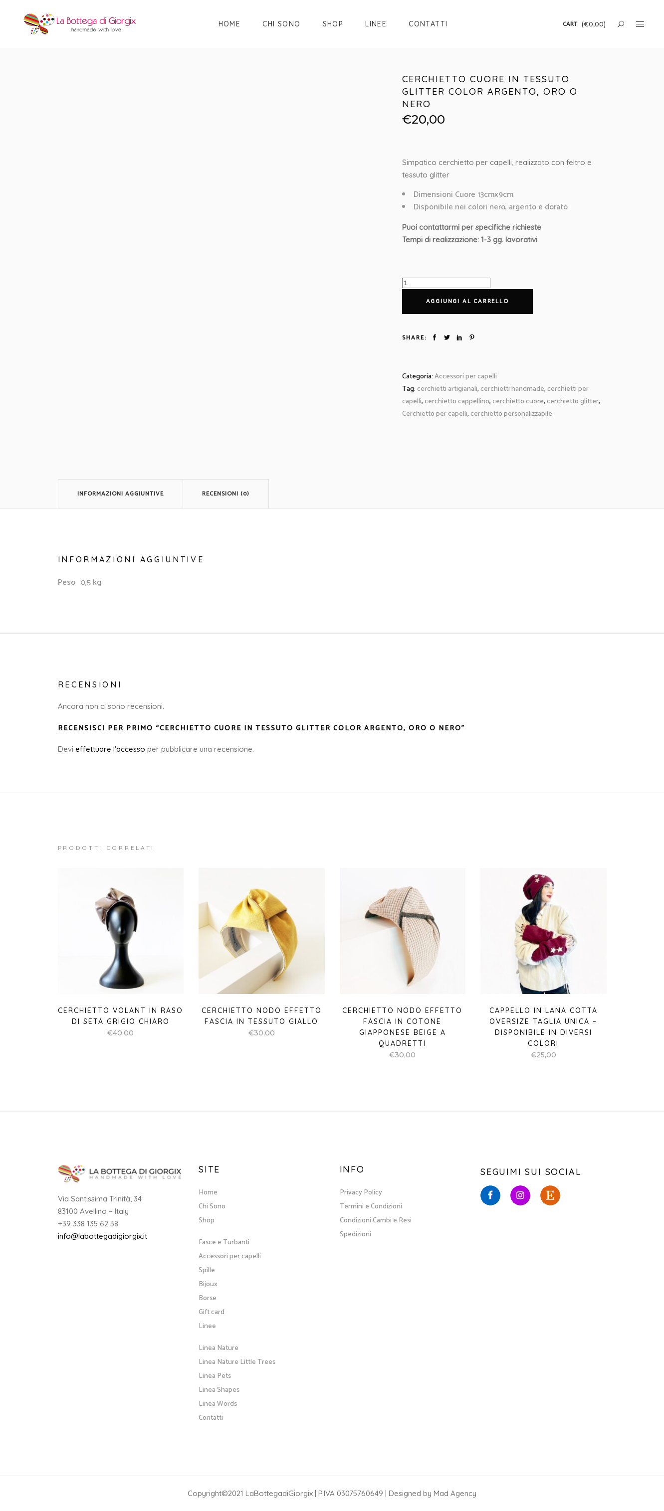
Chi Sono (212, 1206)
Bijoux (208, 1284)
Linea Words (218, 1404)
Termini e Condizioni (371, 1206)
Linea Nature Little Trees (237, 1362)
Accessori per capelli (466, 376)
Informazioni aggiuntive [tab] (120, 494)
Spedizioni (355, 1234)
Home (208, 1192)
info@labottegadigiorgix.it (102, 1236)
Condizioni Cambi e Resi (376, 1220)
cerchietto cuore (518, 401)
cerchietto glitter (573, 401)
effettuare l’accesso (110, 749)
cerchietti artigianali (447, 389)
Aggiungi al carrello (467, 301)
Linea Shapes (219, 1390)
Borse (208, 1298)
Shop (207, 1220)
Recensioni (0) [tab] (225, 494)
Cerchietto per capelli (434, 414)
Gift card (211, 1312)
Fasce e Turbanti (224, 1242)
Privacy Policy (361, 1192)
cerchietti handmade (512, 389)
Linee (207, 1326)
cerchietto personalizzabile (511, 414)
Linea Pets (215, 1376)
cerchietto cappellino (457, 401)
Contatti (211, 1418)
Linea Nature (218, 1348)
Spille (207, 1270)
